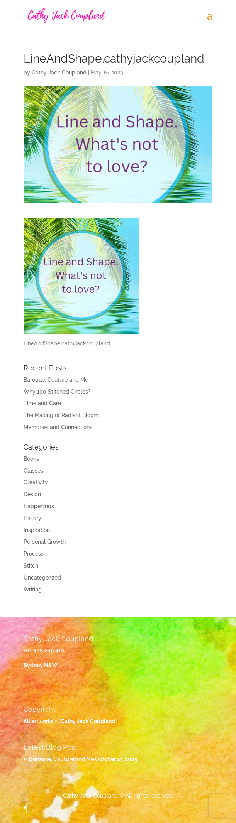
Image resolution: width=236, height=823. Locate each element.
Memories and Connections (58, 427)
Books (31, 459)
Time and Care (42, 403)
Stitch (31, 566)
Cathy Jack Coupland (59, 72)
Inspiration (37, 530)
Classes (33, 471)
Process (34, 554)
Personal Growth (45, 542)
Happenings (39, 506)
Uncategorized (42, 578)
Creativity (36, 482)
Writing (33, 589)
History (32, 518)
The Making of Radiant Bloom (61, 415)
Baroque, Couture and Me (56, 380)
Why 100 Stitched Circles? (57, 392)
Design (32, 494)
